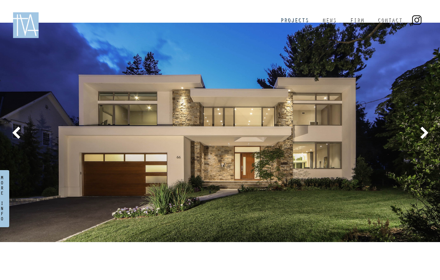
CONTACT (389, 21)
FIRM (357, 21)
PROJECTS (294, 21)
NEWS (329, 21)
